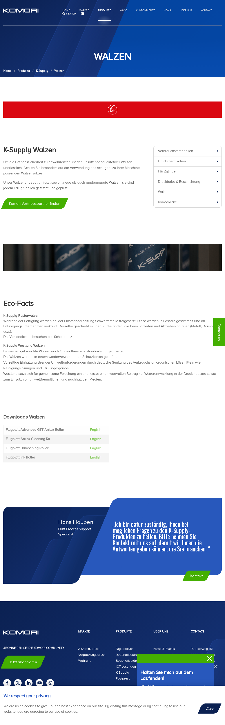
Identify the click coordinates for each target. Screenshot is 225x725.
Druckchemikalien (172, 161)
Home (66, 10)
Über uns (186, 10)
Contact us (219, 332)
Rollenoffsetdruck (128, 654)
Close (209, 708)
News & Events (164, 649)
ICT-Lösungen (126, 666)
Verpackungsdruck (91, 654)
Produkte (104, 10)
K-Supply (122, 672)
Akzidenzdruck (89, 649)
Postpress (123, 678)
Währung (84, 660)
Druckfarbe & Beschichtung (179, 182)
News (167, 10)
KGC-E (123, 10)
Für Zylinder (167, 171)
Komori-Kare (167, 202)
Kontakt (206, 10)
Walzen (163, 192)
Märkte (84, 10)
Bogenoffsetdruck (128, 660)
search (71, 13)
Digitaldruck (124, 649)
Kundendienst (145, 10)
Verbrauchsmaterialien (175, 151)
